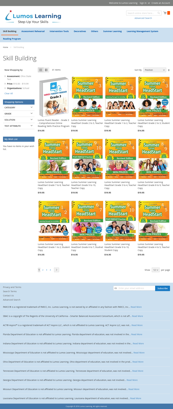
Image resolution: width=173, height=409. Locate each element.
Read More (136, 306)
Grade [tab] (8, 113)
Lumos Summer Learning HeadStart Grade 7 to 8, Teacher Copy (54, 185)
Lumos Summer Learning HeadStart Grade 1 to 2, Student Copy (54, 247)
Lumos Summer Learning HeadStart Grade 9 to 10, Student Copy (117, 247)
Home (6, 47)
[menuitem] (9, 31)
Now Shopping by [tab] (14, 69)
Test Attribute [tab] (13, 125)
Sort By (138, 69)
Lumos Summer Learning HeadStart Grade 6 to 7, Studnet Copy (87, 247)
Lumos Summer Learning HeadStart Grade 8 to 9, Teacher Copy (154, 185)
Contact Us (8, 295)
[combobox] (143, 13)
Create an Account (161, 2)
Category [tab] (10, 107)
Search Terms (10, 291)
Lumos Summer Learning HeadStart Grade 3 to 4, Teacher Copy (120, 185)
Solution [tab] (10, 119)
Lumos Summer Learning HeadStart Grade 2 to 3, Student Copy (154, 123)
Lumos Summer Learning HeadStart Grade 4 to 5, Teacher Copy (154, 247)
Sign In (143, 2)
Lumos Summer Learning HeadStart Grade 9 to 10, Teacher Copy (83, 185)
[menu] (86, 35)
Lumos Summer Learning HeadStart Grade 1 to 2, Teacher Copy (120, 123)
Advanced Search (143, 18)
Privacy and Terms (12, 287)
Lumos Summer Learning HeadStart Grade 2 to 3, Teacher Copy (87, 123)
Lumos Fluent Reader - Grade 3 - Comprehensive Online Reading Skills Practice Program (53, 123)
